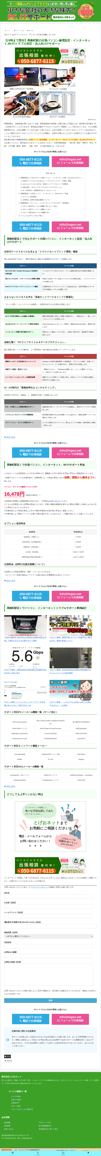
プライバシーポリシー (40, 885)
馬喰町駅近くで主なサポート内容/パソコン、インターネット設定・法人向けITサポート (51, 177)
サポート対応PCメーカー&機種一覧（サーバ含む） (40, 206)
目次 (47, 173)
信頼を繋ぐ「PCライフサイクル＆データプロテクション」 (43, 187)
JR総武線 (8, 1062)
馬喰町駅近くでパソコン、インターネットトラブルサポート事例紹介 (45, 203)
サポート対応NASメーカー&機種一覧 (35, 212)
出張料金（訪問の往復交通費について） (36, 199)
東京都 (7, 1058)
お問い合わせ (55, 500)
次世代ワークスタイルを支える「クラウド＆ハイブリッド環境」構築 (46, 180)
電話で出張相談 (30, 161)
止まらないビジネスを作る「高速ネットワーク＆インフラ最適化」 (46, 183)
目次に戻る (9, 437)
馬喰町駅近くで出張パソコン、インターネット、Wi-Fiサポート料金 (44, 193)
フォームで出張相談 (70, 161)
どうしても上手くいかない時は (32, 215)
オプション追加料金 (29, 196)
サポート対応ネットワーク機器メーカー (36, 209)
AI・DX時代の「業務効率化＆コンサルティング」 (40, 190)
